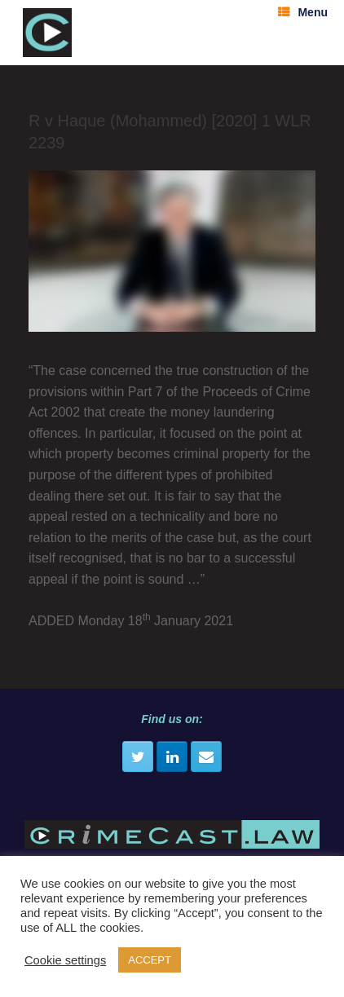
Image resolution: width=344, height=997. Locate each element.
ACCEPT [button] (149, 960)
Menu (303, 12)
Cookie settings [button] (65, 960)
